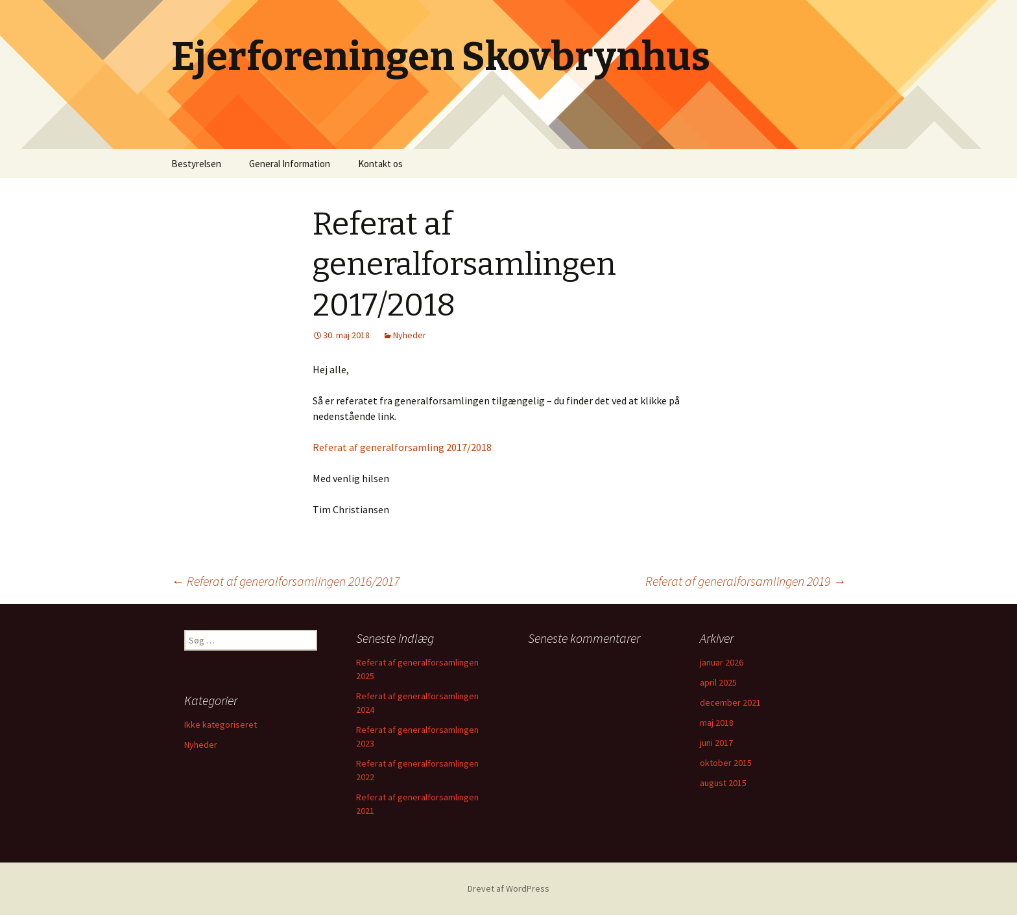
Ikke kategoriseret (220, 724)
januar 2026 (721, 662)
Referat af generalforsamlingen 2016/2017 (285, 581)
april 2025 (718, 682)
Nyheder (409, 335)
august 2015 (723, 783)
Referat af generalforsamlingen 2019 (745, 581)
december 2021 (730, 702)
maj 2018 (717, 722)
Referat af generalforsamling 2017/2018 (402, 447)
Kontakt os (380, 163)
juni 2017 (716, 742)
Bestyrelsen (196, 163)
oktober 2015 (726, 763)
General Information (289, 163)
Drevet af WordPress (508, 888)
